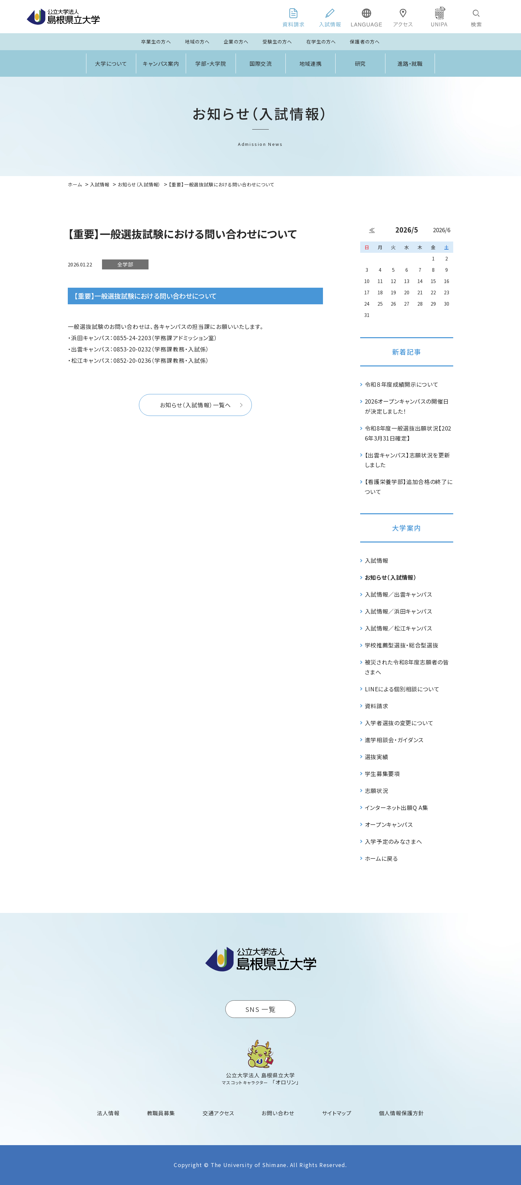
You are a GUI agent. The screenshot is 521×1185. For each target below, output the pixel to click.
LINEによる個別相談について (402, 689)
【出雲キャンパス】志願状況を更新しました (407, 460)
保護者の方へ (365, 41)
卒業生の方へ (156, 41)
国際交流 (261, 63)
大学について (111, 63)
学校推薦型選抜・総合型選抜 (402, 645)
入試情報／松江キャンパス (398, 628)
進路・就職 (410, 63)
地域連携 (310, 63)
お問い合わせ (277, 1113)
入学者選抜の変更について (399, 723)
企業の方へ (236, 41)
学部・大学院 (211, 63)
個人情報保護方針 (401, 1113)
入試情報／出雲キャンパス (398, 594)
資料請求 (376, 706)
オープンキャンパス (389, 824)
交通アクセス (218, 1113)
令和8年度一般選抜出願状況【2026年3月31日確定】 (408, 433)
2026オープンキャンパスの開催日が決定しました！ (407, 406)
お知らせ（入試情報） (391, 577)
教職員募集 (161, 1113)
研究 (360, 63)
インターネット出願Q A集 (396, 807)
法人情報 (108, 1113)
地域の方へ (197, 41)
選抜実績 (376, 756)
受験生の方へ (277, 41)
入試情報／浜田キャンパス (398, 611)
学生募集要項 (382, 773)
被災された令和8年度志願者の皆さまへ (407, 667)
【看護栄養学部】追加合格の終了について (409, 486)
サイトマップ (337, 1113)
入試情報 (376, 560)
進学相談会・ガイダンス (394, 740)
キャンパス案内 (161, 63)
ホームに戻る (381, 858)
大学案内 (406, 528)
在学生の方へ (321, 41)
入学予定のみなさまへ (393, 841)
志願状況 (376, 790)
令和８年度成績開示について (402, 384)
